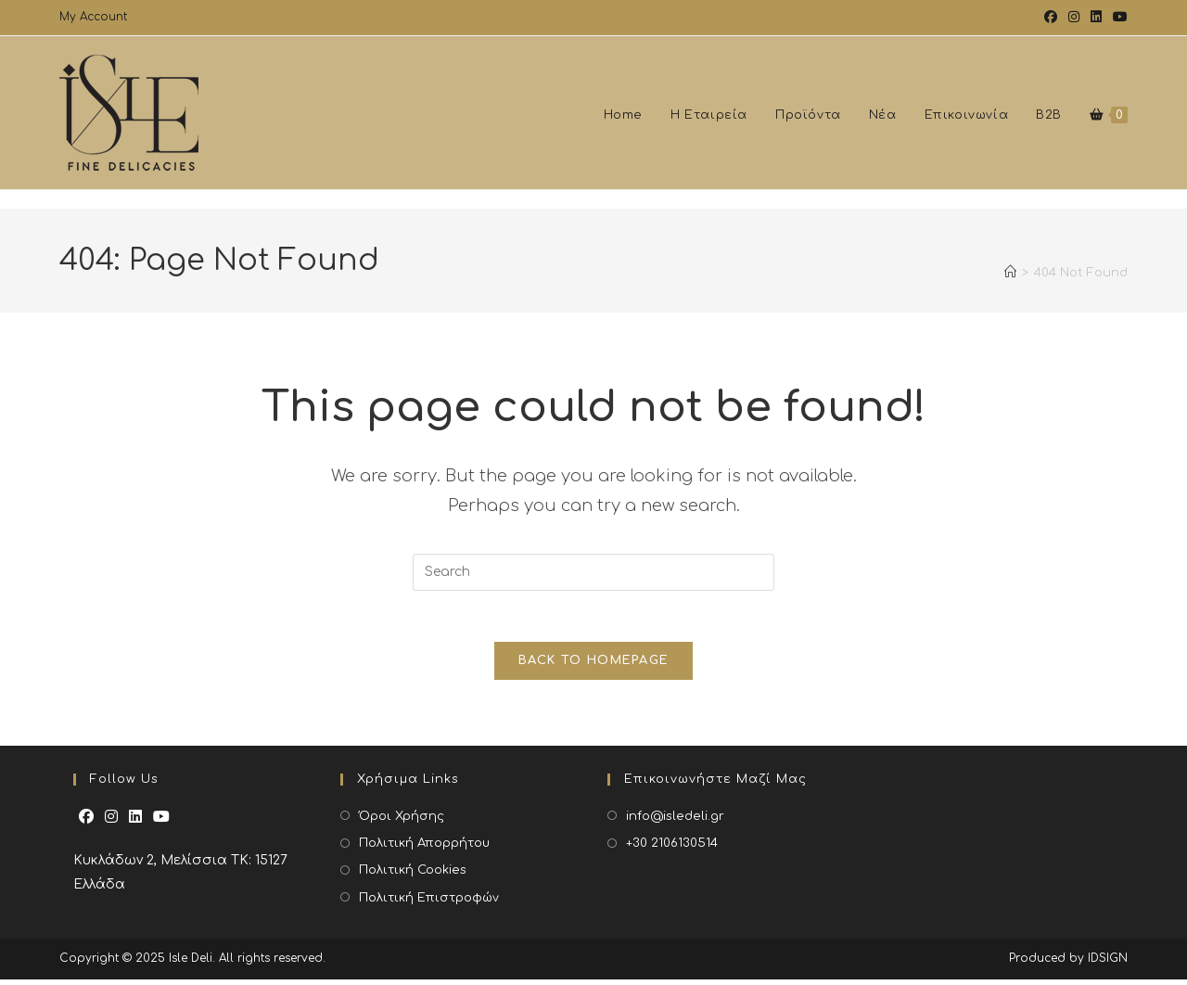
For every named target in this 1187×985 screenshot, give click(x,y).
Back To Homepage (594, 665)
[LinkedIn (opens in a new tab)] (1096, 17)
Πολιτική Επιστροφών (429, 903)
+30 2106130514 (672, 848)
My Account (93, 16)
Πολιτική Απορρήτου (424, 848)
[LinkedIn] (135, 823)
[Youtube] (161, 823)
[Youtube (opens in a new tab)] (1117, 17)
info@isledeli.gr (675, 821)
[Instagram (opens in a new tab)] (1074, 17)
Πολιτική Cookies (412, 875)
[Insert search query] (593, 572)
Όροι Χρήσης (401, 821)
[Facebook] (86, 823)
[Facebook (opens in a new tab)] (1051, 17)
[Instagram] (111, 823)
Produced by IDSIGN (1068, 963)
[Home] (1010, 282)
